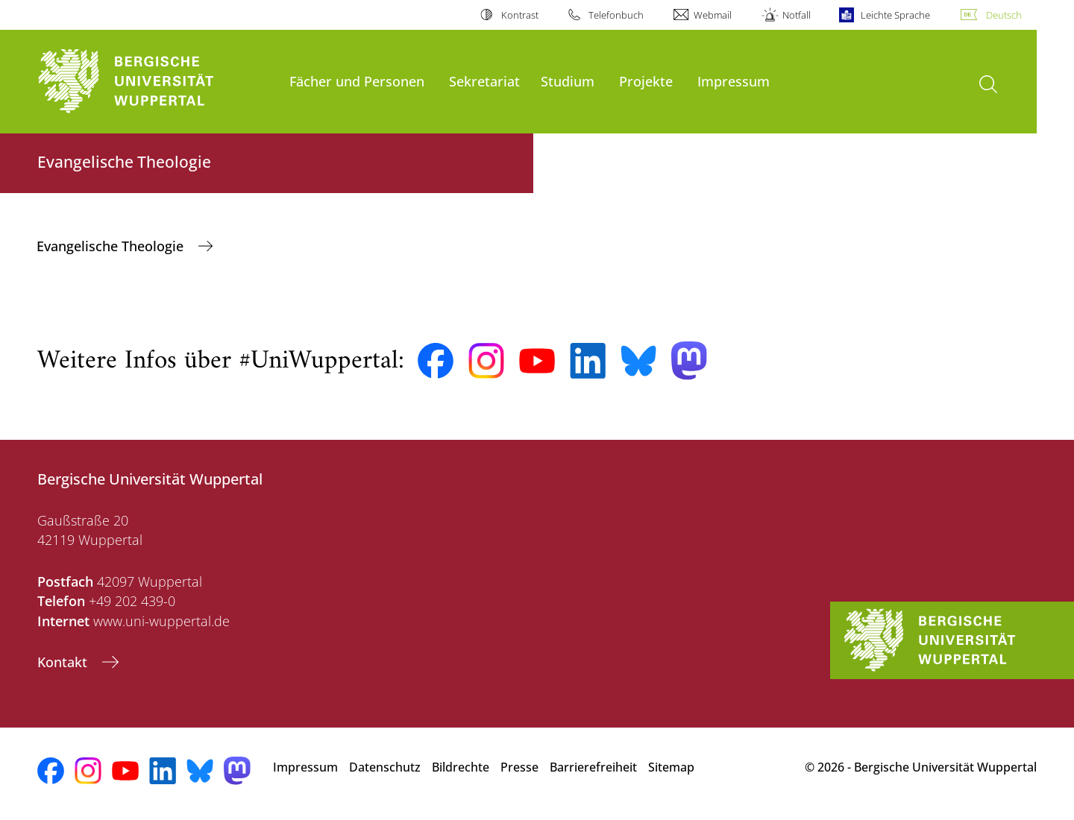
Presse (519, 767)
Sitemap (671, 767)
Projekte (646, 81)
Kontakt (64, 662)
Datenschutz (385, 767)
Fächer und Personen (356, 81)
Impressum (733, 81)
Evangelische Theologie (112, 246)
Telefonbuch (616, 15)
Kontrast (519, 15)
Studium (567, 81)
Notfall (796, 15)
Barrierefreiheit (593, 767)
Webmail (713, 15)
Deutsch (1004, 15)
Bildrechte (460, 767)
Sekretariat (484, 81)
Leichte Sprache (895, 15)
